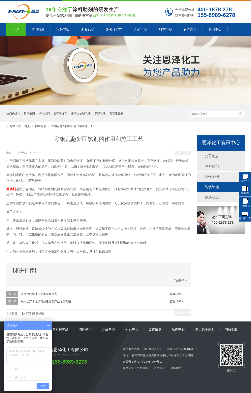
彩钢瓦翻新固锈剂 (33, 313)
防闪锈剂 (38, 29)
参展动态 (212, 197)
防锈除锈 (41, 126)
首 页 (15, 29)
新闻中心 (215, 29)
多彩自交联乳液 (81, 113)
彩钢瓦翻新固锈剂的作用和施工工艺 (73, 126)
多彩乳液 (87, 29)
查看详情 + (176, 293)
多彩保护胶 (114, 29)
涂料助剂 (62, 29)
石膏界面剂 (60, 113)
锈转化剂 (44, 113)
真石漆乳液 (116, 113)
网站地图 (231, 329)
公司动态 (212, 156)
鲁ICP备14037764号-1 (148, 361)
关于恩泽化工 (204, 329)
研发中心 (165, 29)
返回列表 (183, 153)
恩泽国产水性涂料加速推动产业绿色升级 (46, 301)
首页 (27, 126)
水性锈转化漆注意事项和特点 (39, 293)
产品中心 (140, 29)
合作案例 (190, 29)
